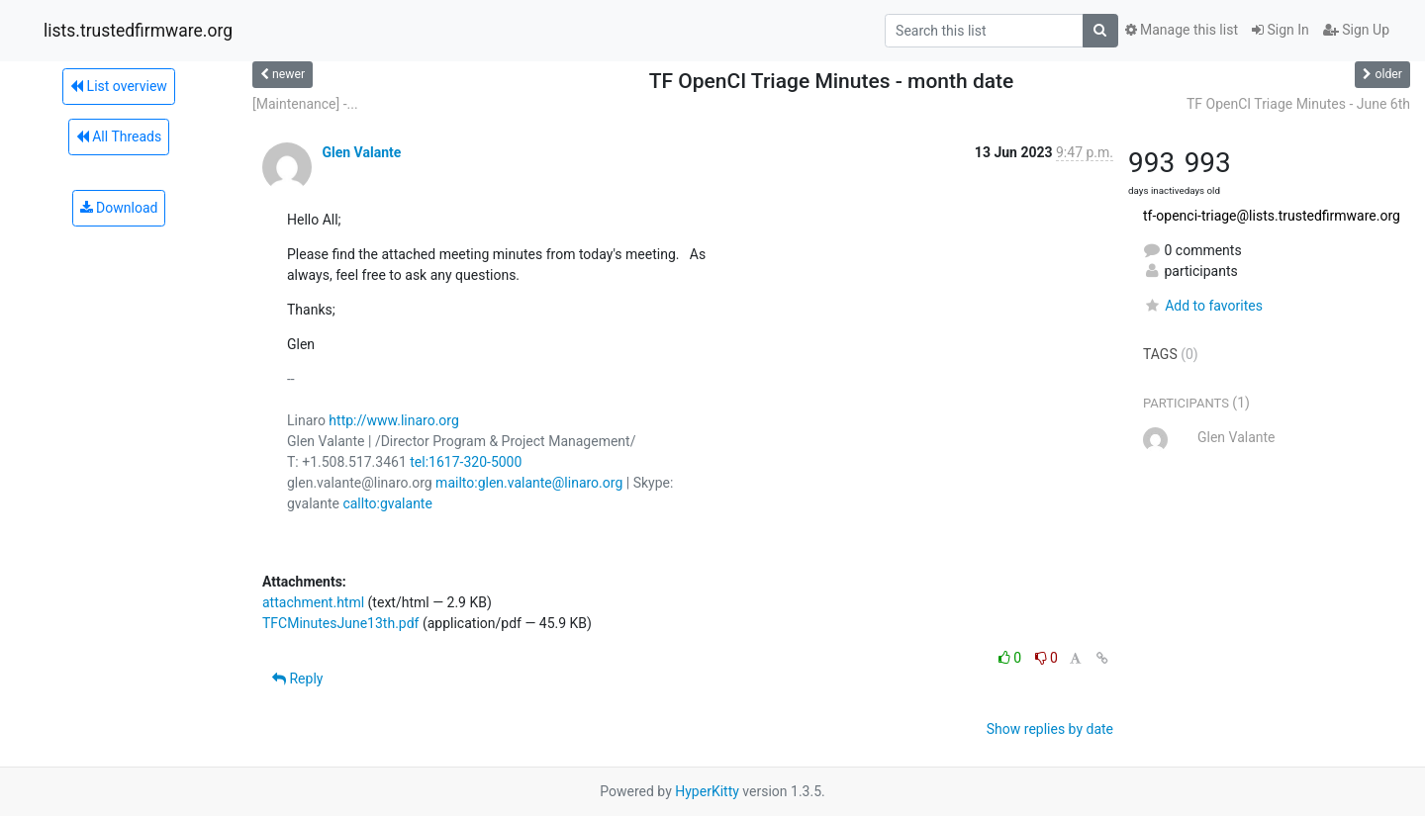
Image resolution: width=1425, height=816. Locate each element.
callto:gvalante (386, 503)
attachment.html (313, 602)
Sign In (1280, 30)
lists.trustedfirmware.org (138, 31)
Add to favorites (1203, 306)
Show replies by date (1050, 729)
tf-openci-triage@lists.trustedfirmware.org (1271, 216)
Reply (297, 678)
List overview (118, 86)
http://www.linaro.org (393, 420)
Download (119, 208)
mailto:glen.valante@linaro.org (528, 483)
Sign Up (1356, 30)
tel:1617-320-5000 (466, 462)
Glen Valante (361, 152)
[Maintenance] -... (305, 104)
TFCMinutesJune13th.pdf (340, 623)
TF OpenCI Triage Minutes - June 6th (1298, 104)
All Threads (118, 136)
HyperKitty (707, 791)
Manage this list (1181, 30)
